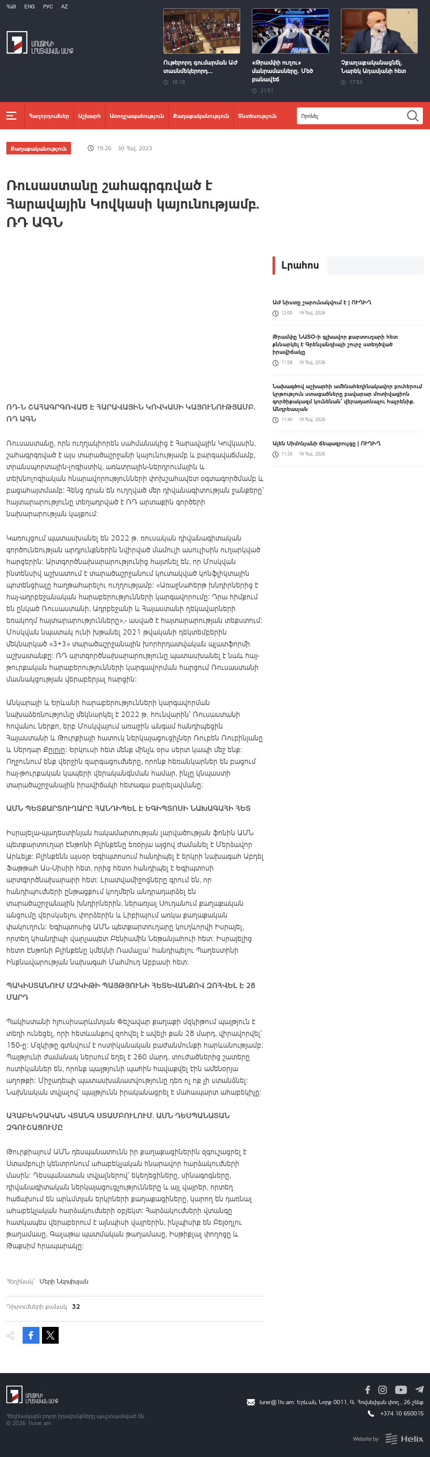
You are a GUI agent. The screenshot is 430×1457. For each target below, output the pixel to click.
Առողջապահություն (137, 115)
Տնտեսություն (257, 115)
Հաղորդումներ (49, 115)
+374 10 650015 (402, 1413)
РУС (48, 6)
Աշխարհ (89, 115)
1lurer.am (39, 1422)
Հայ (11, 6)
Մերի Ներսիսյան (63, 1281)
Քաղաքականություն (201, 115)
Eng (29, 6)
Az (64, 6)
